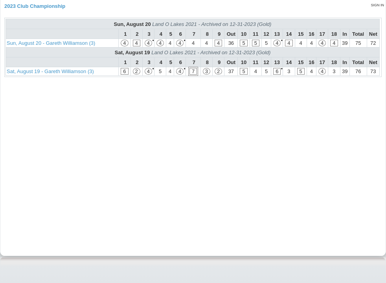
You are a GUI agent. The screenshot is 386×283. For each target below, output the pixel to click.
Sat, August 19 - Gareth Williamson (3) (50, 71)
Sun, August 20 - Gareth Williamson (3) (51, 43)
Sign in (377, 5)
